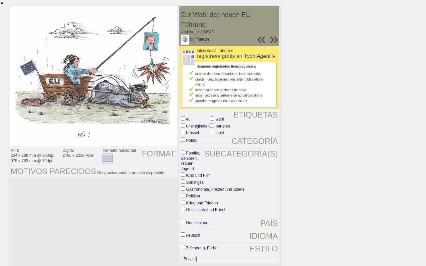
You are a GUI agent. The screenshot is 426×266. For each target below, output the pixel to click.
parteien (223, 126)
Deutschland (197, 222)
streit (220, 133)
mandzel (202, 39)
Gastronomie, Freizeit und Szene (215, 189)
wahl (220, 119)
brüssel (192, 133)
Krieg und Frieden (202, 203)
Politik (191, 140)
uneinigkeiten (198, 126)
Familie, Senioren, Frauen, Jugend (190, 161)
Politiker (193, 196)
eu (188, 119)
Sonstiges (195, 182)
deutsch (193, 235)
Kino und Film (198, 175)
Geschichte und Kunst (205, 209)
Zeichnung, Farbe (201, 248)
